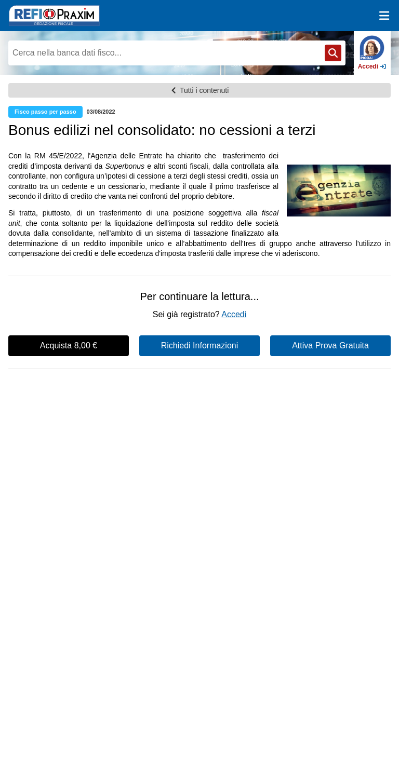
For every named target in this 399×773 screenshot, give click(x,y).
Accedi (233, 314)
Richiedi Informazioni (199, 345)
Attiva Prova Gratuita (330, 345)
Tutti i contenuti (199, 90)
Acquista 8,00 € (68, 345)
